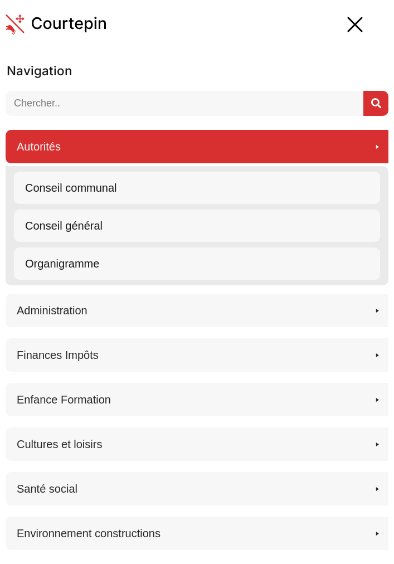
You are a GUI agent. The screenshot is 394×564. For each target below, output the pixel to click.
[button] (197, 207)
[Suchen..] (375, 103)
